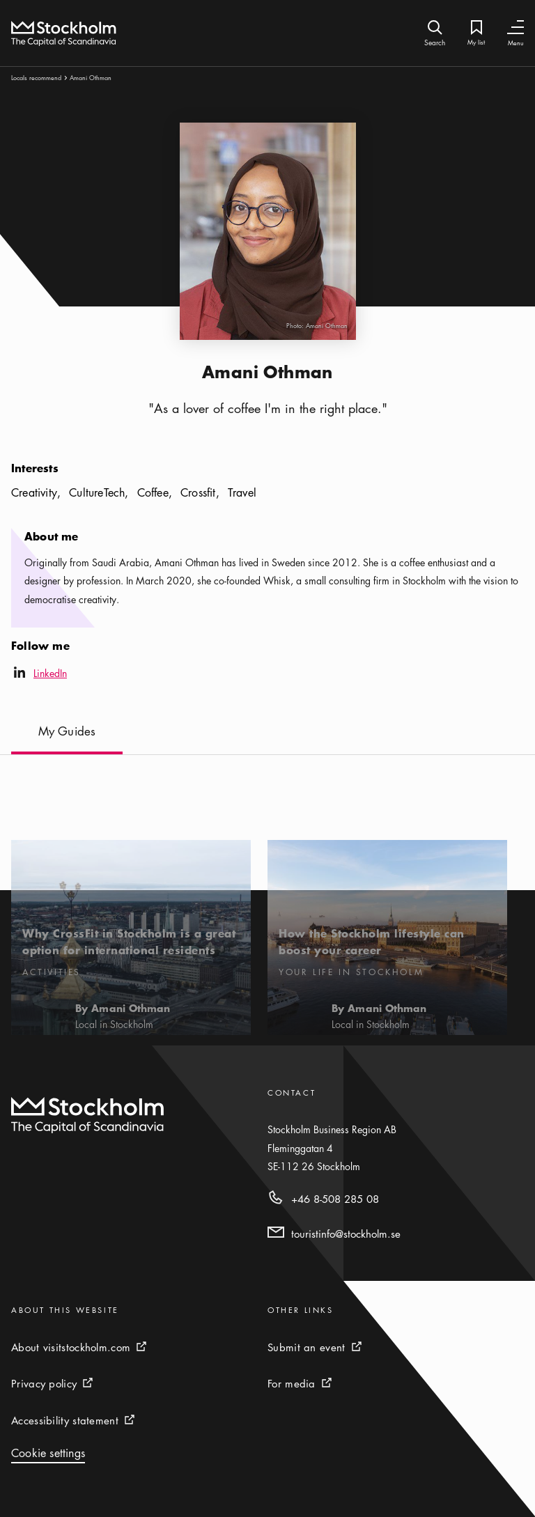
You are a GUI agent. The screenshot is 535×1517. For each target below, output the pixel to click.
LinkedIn (39, 674)
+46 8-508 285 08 (335, 1199)
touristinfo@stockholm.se (346, 1233)
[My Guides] (67, 738)
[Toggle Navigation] (515, 27)
